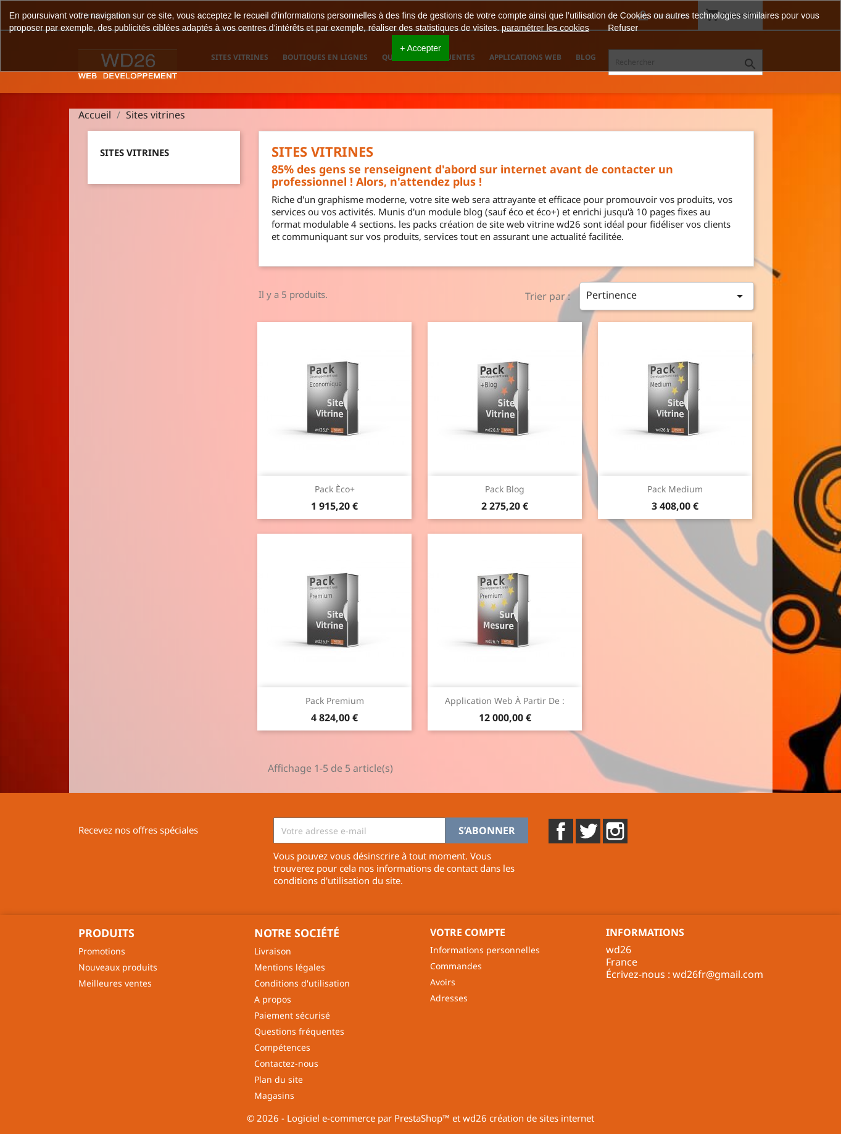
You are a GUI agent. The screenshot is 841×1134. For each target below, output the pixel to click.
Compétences (282, 1047)
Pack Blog (504, 489)
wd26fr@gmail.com (718, 974)
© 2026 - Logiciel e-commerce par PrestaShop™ (349, 1118)
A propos (272, 999)
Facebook (561, 831)
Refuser (623, 28)
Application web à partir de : (505, 700)
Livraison (272, 951)
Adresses (449, 998)
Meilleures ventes (115, 983)
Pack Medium (675, 489)
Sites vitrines (134, 152)
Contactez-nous (286, 1063)
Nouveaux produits (117, 967)
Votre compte (467, 932)
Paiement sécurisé (292, 1015)
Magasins (274, 1095)
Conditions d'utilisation (302, 983)
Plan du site (278, 1079)
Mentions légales (289, 967)
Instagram (615, 831)
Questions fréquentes (299, 1031)
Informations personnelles (485, 950)
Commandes (456, 966)
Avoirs (442, 982)
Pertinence (666, 296)
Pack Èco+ (335, 489)
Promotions (101, 951)
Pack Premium (334, 700)
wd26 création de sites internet (528, 1118)
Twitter (588, 831)
